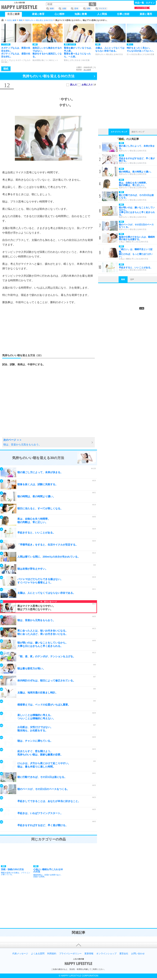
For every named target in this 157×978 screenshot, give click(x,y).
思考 (76, 8)
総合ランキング (138, 132)
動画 (123, 279)
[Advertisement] (48, 327)
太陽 (64, 8)
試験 (88, 8)
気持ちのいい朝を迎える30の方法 (39, 20)
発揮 (52, 8)
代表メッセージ (20, 953)
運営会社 (123, 953)
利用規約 (51, 953)
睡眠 (21, 20)
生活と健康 (11, 20)
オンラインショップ (106, 953)
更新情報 (88, 953)
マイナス (102, 8)
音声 (132, 279)
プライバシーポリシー (70, 953)
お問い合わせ (138, 953)
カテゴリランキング (119, 132)
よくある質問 (37, 953)
